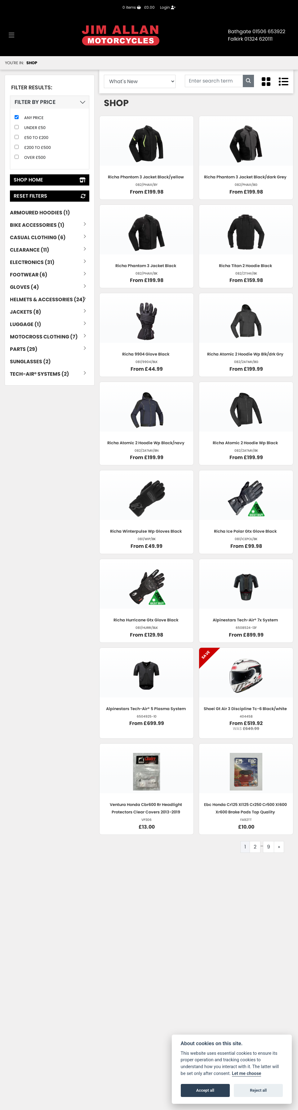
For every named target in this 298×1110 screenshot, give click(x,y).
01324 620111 (258, 39)
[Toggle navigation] (11, 35)
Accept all (205, 1090)
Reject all (258, 1090)
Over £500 (35, 157)
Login (168, 7)
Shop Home (50, 179)
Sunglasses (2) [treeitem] (30, 361)
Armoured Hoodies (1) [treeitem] (40, 212)
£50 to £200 (36, 137)
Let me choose (246, 1073)
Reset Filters (50, 195)
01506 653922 (268, 31)
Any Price (34, 117)
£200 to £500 (37, 147)
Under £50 (35, 127)
